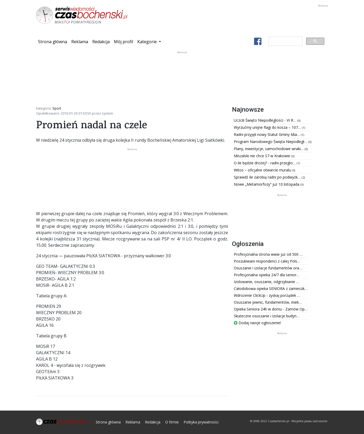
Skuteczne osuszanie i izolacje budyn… (266, 315)
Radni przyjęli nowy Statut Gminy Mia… (267, 134)
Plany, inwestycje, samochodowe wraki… (269, 148)
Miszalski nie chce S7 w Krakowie (262, 155)
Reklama (79, 42)
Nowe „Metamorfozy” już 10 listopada (267, 184)
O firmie (172, 422)
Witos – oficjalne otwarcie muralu (263, 169)
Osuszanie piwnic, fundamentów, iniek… (268, 302)
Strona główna (53, 41)
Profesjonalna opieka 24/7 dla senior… (266, 274)
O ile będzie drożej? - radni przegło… (265, 162)
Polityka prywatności (201, 422)
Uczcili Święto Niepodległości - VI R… (265, 120)
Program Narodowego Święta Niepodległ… (271, 141)
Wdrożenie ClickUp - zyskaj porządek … (267, 295)
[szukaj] (285, 41)
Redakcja (101, 42)
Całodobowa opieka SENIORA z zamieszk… (270, 288)
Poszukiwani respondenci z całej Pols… (267, 261)
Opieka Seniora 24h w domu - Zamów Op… (270, 309)
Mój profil (123, 42)
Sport (56, 108)
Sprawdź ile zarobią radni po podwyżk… (268, 177)
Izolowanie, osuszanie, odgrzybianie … (266, 281)
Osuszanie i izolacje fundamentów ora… (268, 267)
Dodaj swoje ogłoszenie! (257, 322)
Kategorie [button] (147, 42)
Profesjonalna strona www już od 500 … (268, 254)
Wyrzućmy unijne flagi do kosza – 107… (268, 127)
